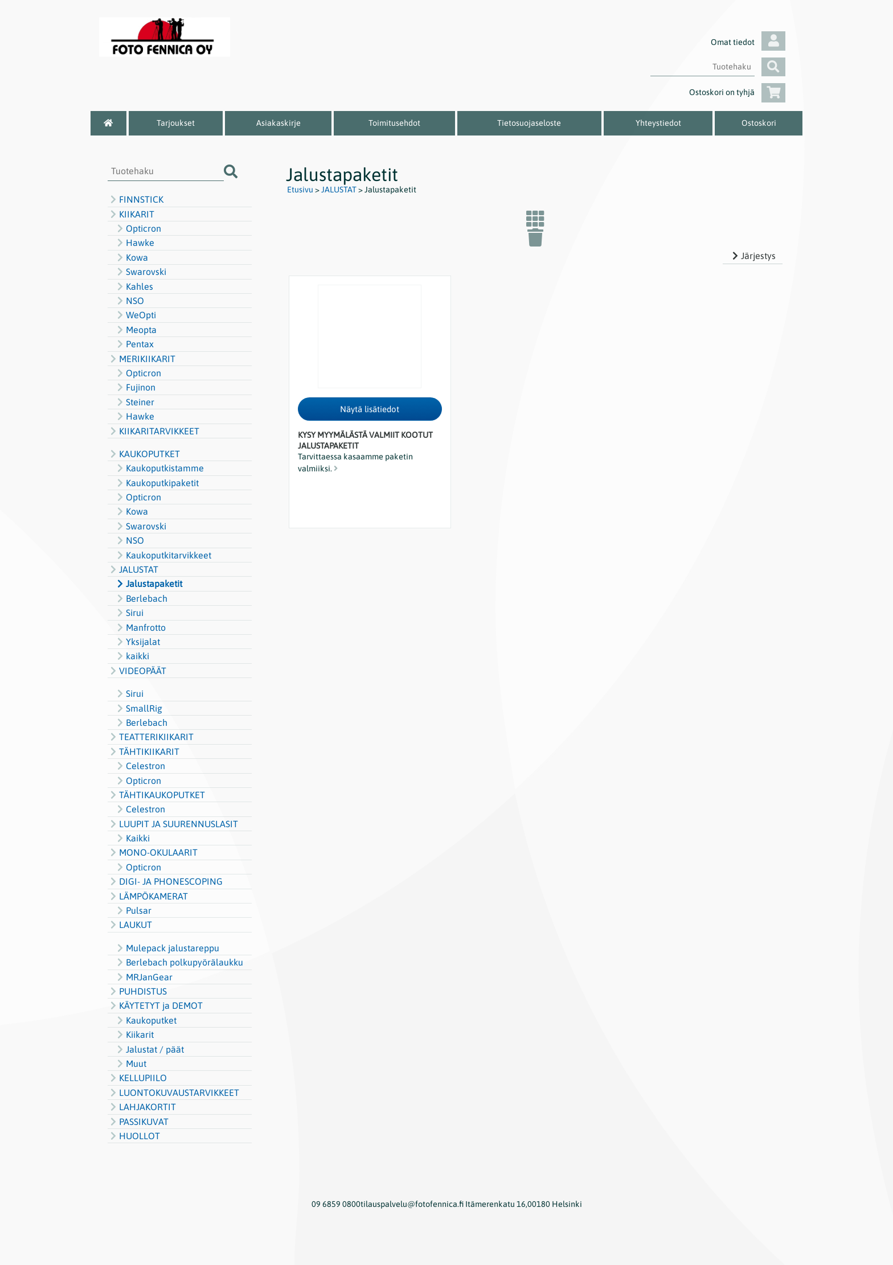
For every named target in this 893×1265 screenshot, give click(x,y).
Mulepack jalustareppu (166, 948)
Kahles (133, 286)
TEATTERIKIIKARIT (151, 737)
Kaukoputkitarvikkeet (162, 555)
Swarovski (140, 271)
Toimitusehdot (394, 123)
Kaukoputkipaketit (156, 483)
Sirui (129, 612)
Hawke (134, 242)
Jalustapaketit (148, 583)
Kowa (131, 257)
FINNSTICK (135, 199)
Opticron (137, 228)
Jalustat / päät (149, 1049)
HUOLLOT (134, 1136)
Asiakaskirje (278, 123)
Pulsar (132, 910)
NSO (129, 300)
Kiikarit (134, 1034)
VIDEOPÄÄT (137, 671)
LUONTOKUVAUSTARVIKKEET (173, 1092)
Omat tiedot (748, 42)
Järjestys (753, 255)
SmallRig (138, 708)
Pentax (134, 344)
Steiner (134, 402)
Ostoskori (759, 123)
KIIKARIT (131, 214)
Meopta (135, 330)
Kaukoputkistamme (159, 468)
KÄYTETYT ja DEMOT (155, 1005)
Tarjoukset (176, 123)
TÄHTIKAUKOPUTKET (156, 795)
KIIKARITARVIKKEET (153, 431)
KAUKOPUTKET (144, 454)
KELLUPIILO (137, 1078)
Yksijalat (137, 641)
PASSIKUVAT (138, 1121)
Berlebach (140, 598)
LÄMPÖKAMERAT (148, 896)
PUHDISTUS (137, 991)
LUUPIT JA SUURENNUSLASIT (173, 824)
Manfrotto (140, 627)
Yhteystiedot (658, 123)
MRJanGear (143, 977)
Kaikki (132, 838)
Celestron (139, 766)
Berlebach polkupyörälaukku (178, 962)
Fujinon (134, 387)
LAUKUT (130, 924)
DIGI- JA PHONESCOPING (165, 881)
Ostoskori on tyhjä (737, 92)
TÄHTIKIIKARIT (143, 751)
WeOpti (135, 315)
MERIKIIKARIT (141, 359)
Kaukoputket (145, 1020)
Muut (130, 1063)
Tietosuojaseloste (529, 123)
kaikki (131, 656)
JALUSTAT (133, 569)
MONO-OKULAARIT (153, 852)
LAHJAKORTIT (142, 1107)
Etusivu (300, 189)
